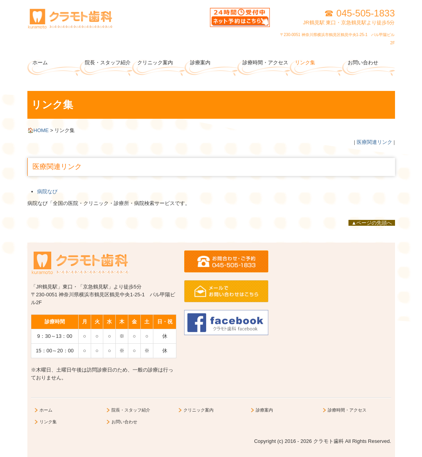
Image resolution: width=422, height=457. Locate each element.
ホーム (40, 62)
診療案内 (200, 62)
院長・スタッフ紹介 (108, 62)
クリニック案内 (155, 62)
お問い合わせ (363, 62)
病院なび (47, 191)
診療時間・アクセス (265, 62)
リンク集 (305, 62)
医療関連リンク (374, 142)
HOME (38, 130)
